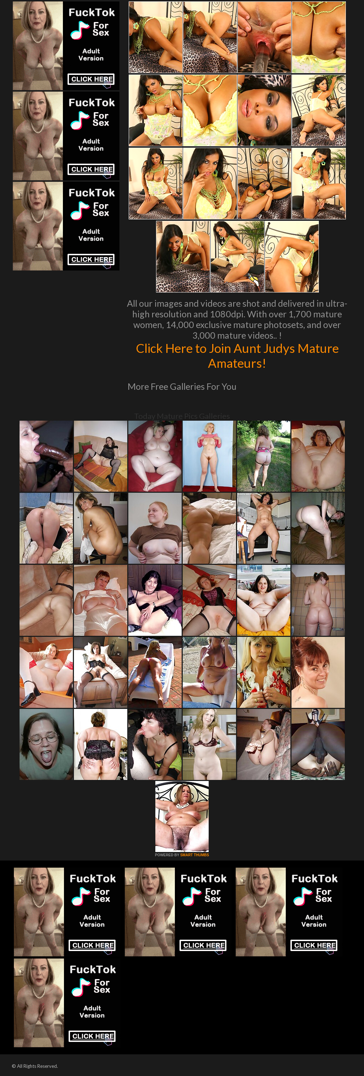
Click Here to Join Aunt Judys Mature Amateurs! (237, 355)
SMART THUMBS (194, 855)
